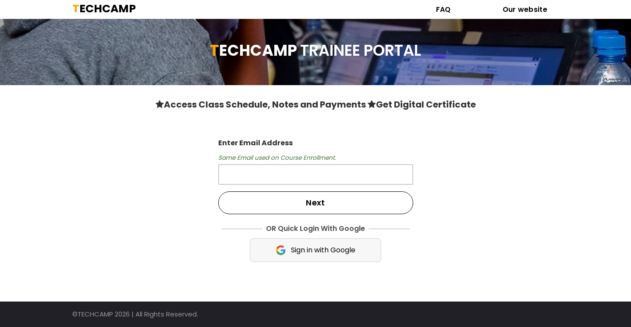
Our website (525, 9)
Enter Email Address (255, 143)
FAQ (443, 9)
